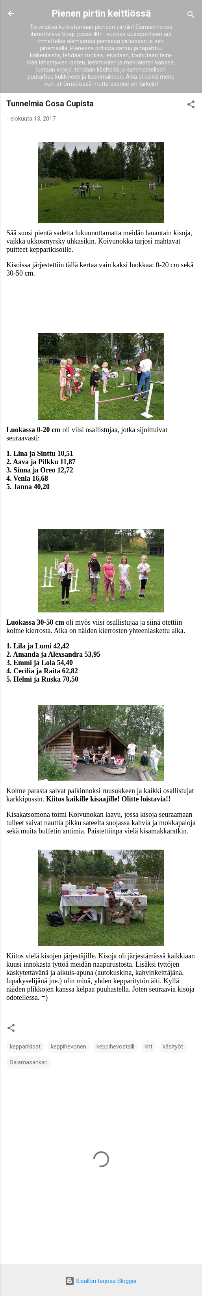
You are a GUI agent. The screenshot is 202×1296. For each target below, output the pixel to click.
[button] (191, 106)
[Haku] (191, 16)
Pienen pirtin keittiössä (101, 13)
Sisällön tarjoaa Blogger (101, 1281)
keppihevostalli (115, 1046)
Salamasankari (29, 1062)
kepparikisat (25, 1046)
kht (148, 1046)
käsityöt (173, 1046)
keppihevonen (68, 1046)
